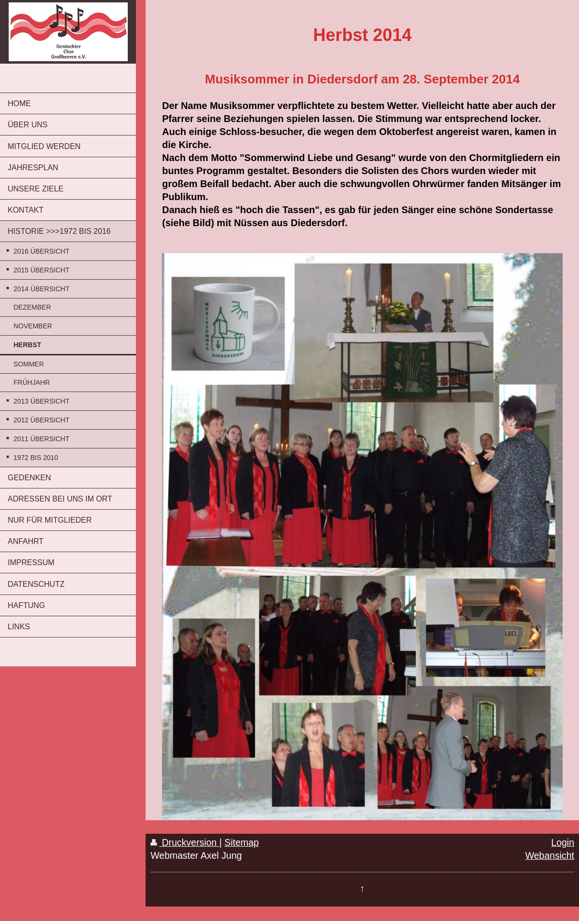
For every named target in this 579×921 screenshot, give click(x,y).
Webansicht (549, 855)
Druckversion (184, 842)
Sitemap (241, 842)
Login (562, 842)
